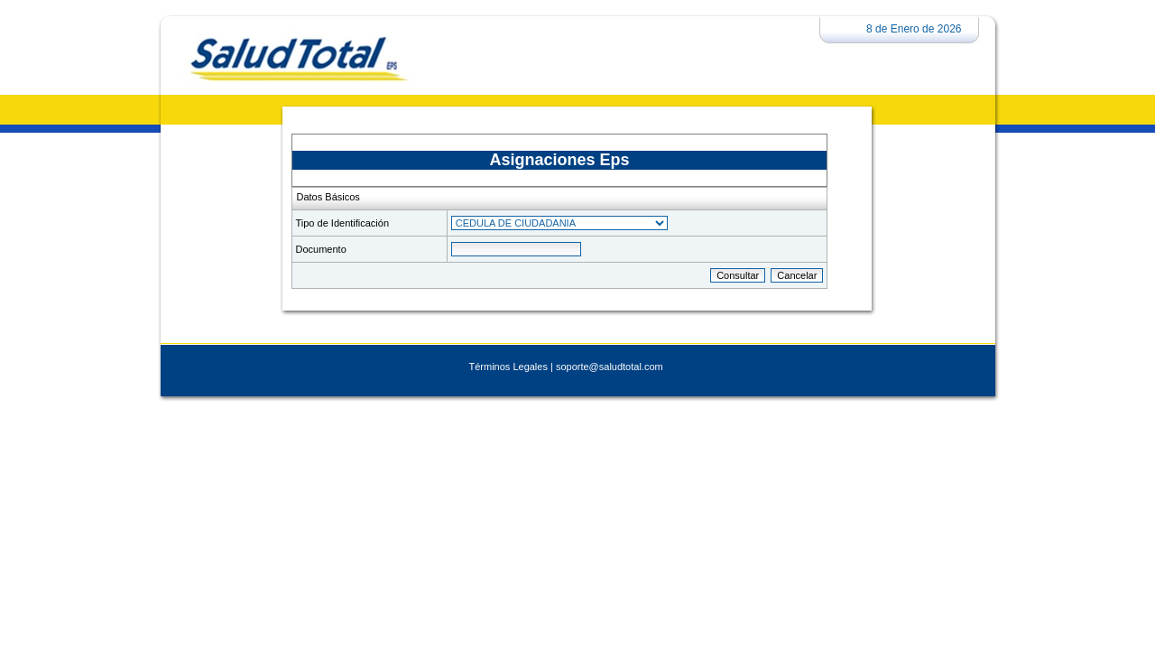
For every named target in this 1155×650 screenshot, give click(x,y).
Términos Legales (508, 366)
